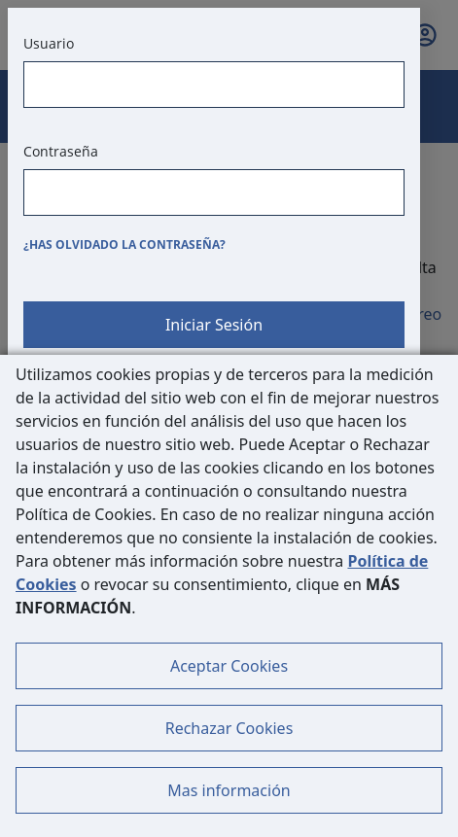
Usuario (48, 43)
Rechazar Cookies (229, 728)
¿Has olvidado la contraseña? (124, 244)
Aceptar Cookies (229, 666)
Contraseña (60, 151)
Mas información (228, 790)
